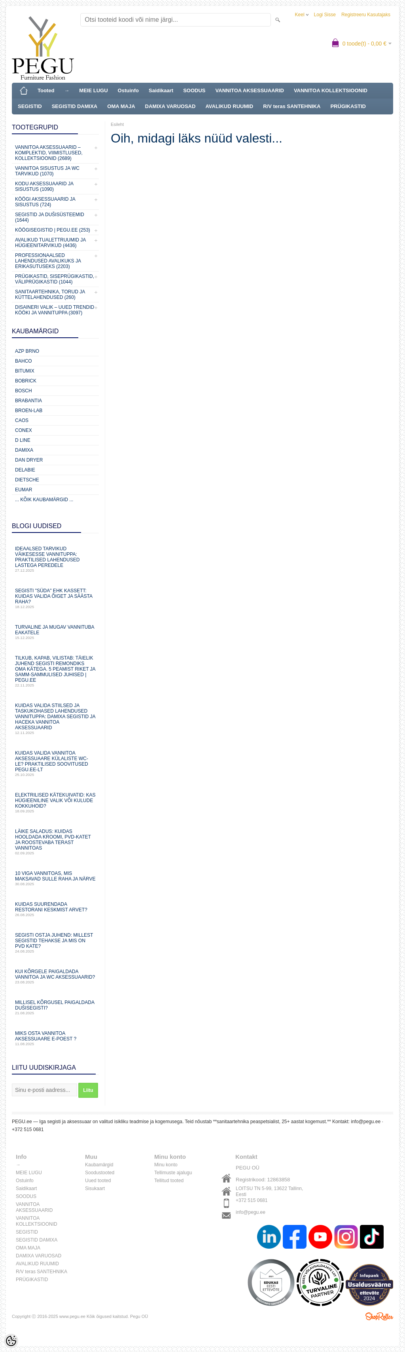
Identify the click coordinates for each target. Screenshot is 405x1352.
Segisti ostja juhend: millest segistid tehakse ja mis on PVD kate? (55, 942)
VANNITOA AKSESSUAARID (250, 90)
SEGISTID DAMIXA (75, 106)
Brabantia (28, 400)
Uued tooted (98, 1180)
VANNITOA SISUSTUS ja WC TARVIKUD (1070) (47, 171)
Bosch (23, 391)
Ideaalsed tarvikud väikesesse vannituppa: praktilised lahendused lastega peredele (55, 559)
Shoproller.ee (379, 1316)
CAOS (21, 420)
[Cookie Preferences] (11, 1341)
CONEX (23, 430)
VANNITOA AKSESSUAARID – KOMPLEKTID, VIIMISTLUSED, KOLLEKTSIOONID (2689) (49, 153)
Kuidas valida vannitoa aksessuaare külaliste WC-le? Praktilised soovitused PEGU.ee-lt (55, 763)
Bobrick (25, 381)
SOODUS (194, 90)
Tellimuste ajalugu (173, 1172)
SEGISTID (30, 106)
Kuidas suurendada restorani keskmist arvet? (55, 909)
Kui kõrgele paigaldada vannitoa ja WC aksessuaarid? (55, 976)
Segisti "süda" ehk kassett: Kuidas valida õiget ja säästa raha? (55, 598)
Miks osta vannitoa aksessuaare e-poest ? (55, 1038)
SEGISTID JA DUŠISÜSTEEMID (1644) (49, 217)
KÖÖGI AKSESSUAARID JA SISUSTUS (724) (45, 201)
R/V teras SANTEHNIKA (291, 106)
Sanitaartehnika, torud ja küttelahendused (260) (50, 294)
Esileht (117, 124)
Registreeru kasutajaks (365, 14)
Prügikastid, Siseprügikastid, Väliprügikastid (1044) (54, 279)
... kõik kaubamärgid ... (44, 499)
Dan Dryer (29, 460)
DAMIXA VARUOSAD (170, 106)
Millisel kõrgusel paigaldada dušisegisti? (55, 1007)
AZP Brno (27, 351)
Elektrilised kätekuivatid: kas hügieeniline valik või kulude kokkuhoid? (55, 802)
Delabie (25, 470)
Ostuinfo (128, 90)
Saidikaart (161, 90)
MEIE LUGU (93, 90)
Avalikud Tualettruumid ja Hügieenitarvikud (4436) (50, 242)
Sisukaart (95, 1188)
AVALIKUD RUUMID (229, 106)
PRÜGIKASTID (348, 106)
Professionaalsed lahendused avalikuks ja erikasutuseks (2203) (48, 261)
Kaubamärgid (99, 1165)
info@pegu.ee (250, 1212)
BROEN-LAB (28, 410)
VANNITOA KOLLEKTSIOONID (330, 90)
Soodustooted (99, 1172)
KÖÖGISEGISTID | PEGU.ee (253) (52, 230)
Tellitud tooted (169, 1180)
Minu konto (166, 1165)
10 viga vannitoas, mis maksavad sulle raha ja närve (55, 878)
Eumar (23, 490)
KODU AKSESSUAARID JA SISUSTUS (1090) (44, 186)
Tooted (46, 90)
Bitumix (24, 371)
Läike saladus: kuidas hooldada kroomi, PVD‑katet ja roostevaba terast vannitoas (55, 842)
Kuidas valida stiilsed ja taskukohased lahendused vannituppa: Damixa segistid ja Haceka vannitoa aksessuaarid (55, 719)
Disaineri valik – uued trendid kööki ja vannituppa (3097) (54, 310)
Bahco (23, 361)
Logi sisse (325, 14)
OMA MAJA (121, 106)
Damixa (24, 450)
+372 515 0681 (251, 1200)
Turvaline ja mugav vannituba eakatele (55, 632)
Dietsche (27, 480)
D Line (22, 440)
